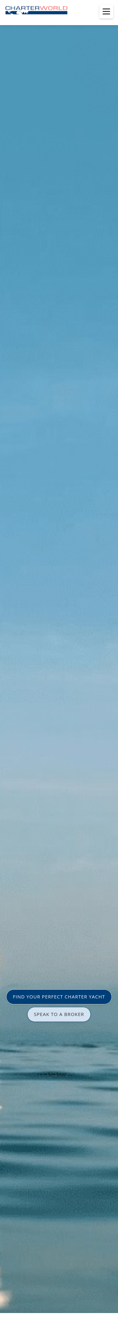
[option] (59, 659)
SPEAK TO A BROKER (59, 1014)
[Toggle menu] (106, 12)
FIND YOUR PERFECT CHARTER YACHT (59, 996)
